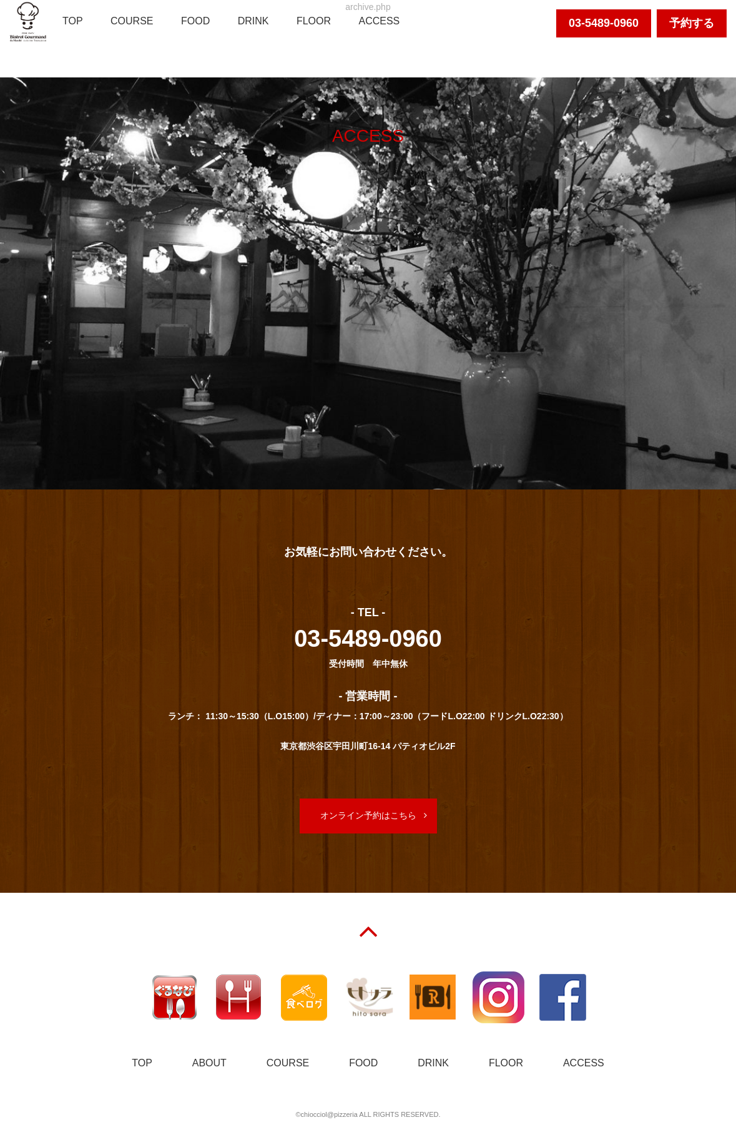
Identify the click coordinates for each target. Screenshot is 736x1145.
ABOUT (209, 1063)
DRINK (253, 21)
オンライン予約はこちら (368, 815)
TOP (72, 21)
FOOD (195, 21)
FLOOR (314, 21)
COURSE (131, 21)
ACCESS (379, 21)
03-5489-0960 (604, 23)
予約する (691, 23)
